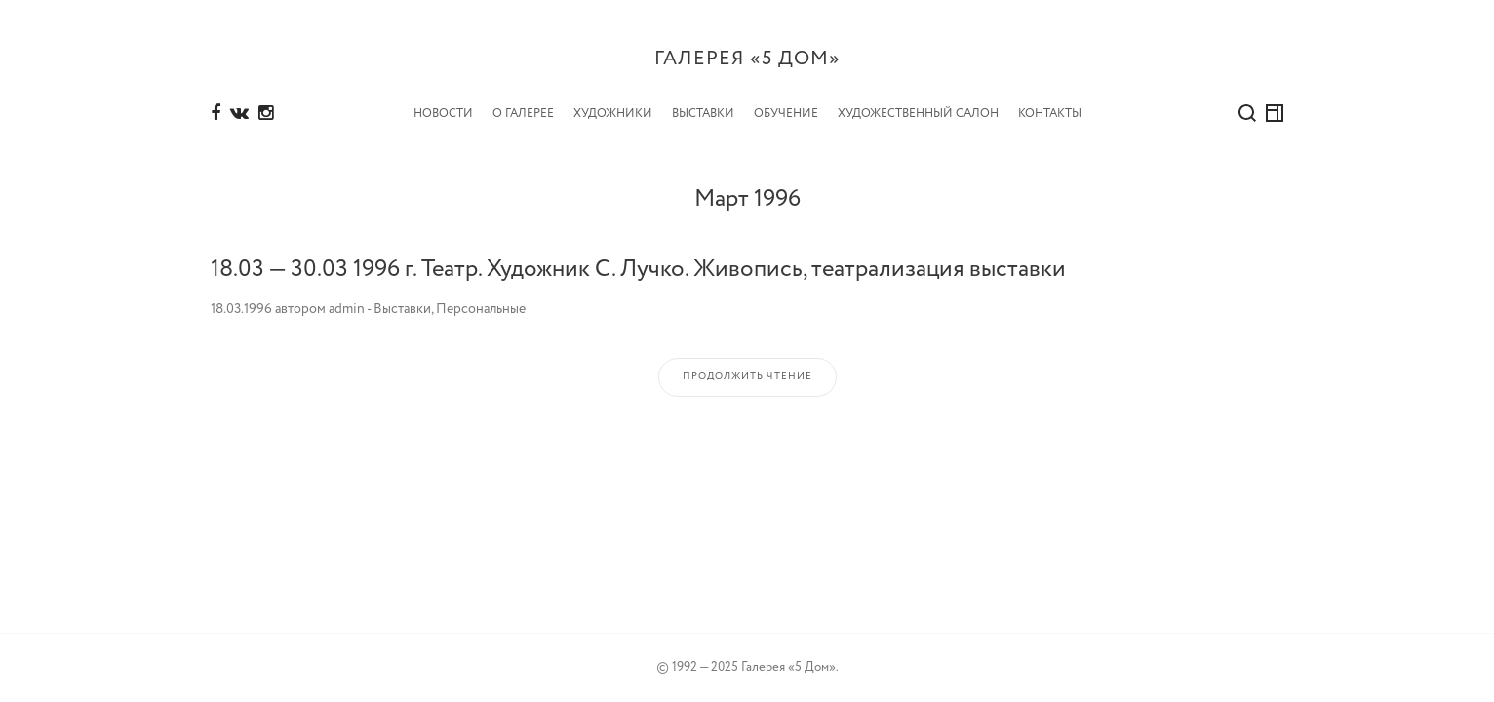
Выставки (703, 113)
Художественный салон (918, 113)
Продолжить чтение (747, 377)
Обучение (786, 113)
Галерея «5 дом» (747, 59)
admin (347, 309)
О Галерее (523, 113)
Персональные (481, 309)
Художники (612, 113)
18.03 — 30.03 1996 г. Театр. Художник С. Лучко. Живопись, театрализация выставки (638, 270)
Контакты (1049, 113)
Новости (443, 113)
